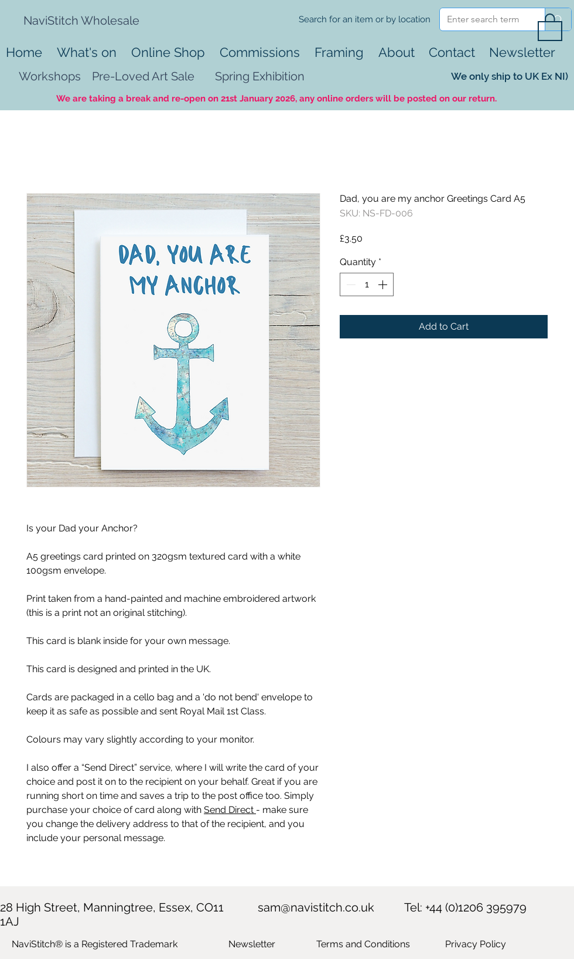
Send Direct (230, 809)
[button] (550, 26)
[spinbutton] (366, 284)
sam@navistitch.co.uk (316, 907)
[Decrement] (349, 284)
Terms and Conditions (363, 944)
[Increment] (383, 284)
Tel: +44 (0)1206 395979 (465, 907)
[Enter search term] (483, 19)
